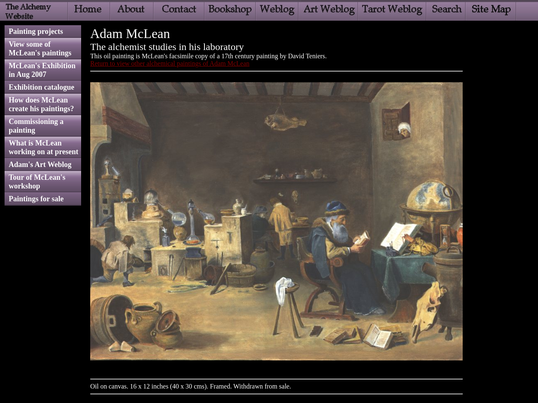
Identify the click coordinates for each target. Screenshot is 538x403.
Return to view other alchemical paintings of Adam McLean (170, 63)
